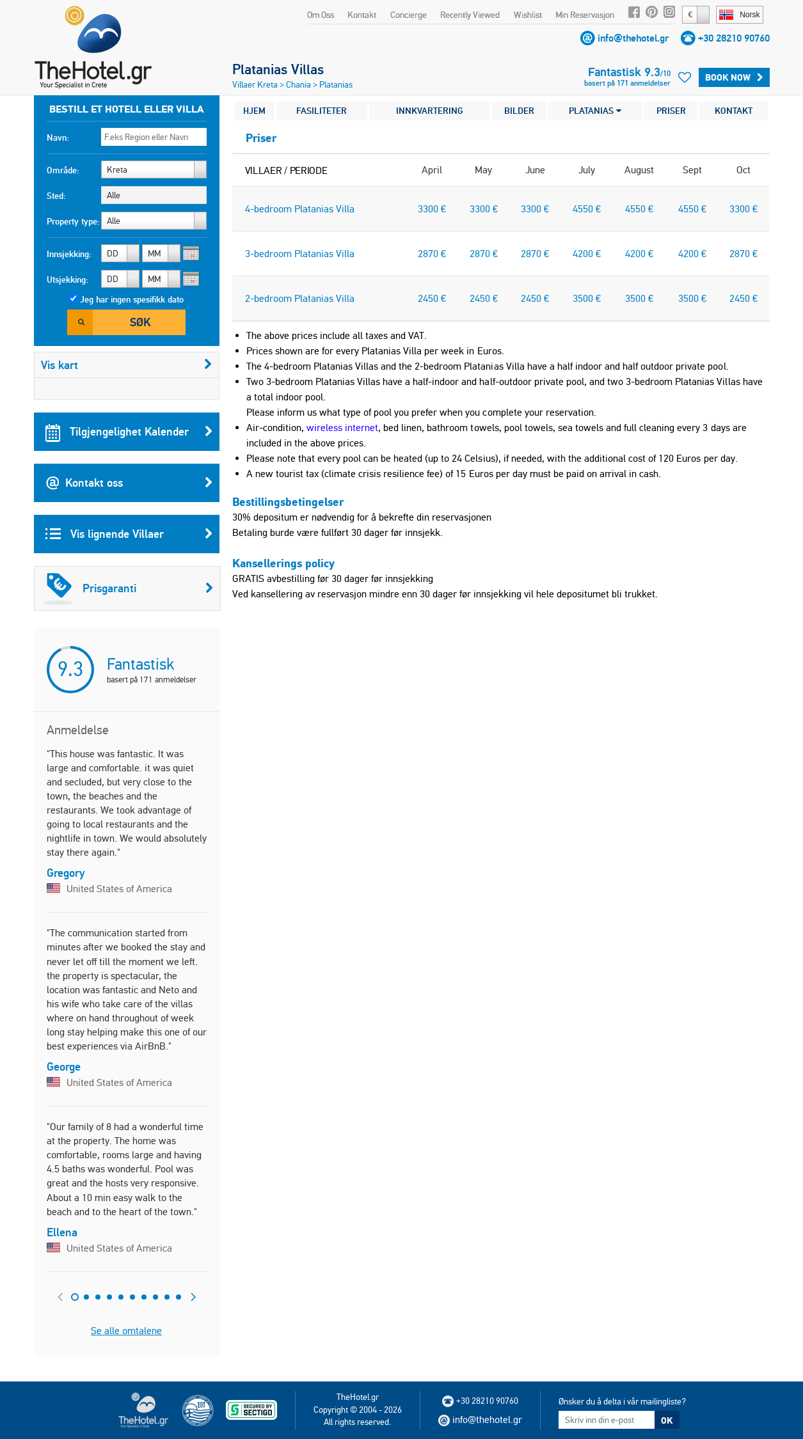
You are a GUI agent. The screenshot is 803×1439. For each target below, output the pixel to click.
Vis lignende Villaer (129, 534)
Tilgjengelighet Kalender (129, 432)
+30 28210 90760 (734, 38)
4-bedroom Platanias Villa (299, 209)
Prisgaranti (129, 588)
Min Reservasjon (584, 14)
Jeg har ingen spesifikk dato (132, 299)
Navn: (58, 137)
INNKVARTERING (429, 110)
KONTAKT (733, 110)
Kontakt (361, 14)
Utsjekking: (67, 279)
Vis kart (126, 364)
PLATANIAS (595, 110)
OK (666, 1420)
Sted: (56, 195)
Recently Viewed (470, 14)
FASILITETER (321, 110)
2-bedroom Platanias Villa (299, 298)
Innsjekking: (69, 254)
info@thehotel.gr (633, 38)
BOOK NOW (734, 77)
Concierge (408, 14)
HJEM (254, 110)
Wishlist (528, 14)
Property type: (73, 221)
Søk (140, 322)
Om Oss (320, 14)
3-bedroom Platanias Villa (299, 254)
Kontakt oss (129, 483)
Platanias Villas (278, 69)
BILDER (519, 110)
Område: (63, 170)
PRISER (671, 110)
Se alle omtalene (126, 1331)
